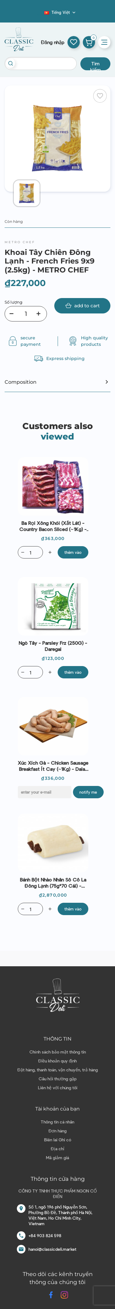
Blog (40, 14)
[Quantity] (30, 552)
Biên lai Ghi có (57, 1139)
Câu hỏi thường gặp (58, 1078)
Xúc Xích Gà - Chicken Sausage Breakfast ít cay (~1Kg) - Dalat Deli (53, 766)
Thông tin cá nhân (57, 1121)
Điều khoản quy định (57, 1060)
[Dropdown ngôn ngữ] (60, 12)
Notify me (88, 792)
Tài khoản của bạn (57, 1109)
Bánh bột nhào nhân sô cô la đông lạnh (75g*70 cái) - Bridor (53, 883)
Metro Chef (20, 242)
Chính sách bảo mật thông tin (57, 1051)
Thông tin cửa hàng (58, 1179)
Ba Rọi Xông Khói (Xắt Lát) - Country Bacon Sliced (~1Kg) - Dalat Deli (52, 526)
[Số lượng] (26, 313)
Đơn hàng (57, 1130)
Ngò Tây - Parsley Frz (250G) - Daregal (53, 646)
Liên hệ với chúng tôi (57, 1087)
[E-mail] (44, 792)
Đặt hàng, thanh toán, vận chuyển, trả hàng (57, 1069)
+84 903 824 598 (45, 1235)
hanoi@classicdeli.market (52, 1249)
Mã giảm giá (57, 1157)
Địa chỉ (57, 1148)
